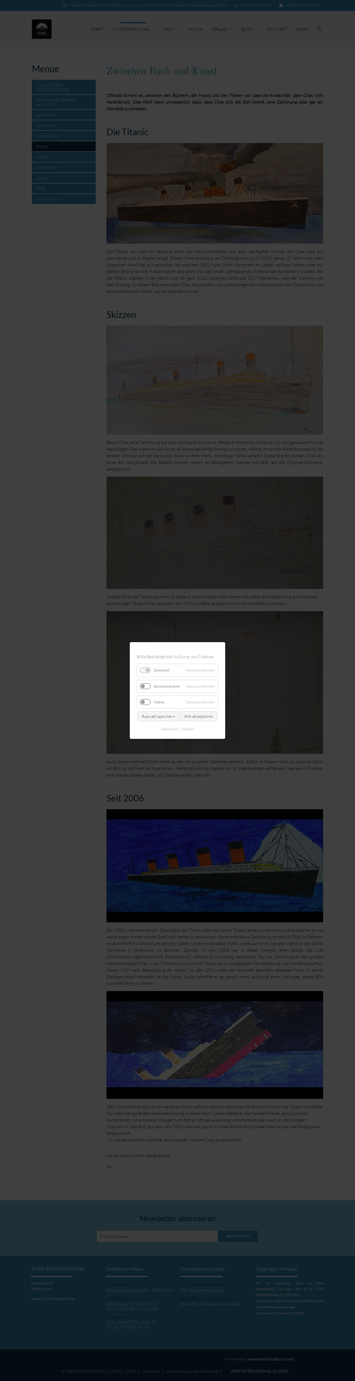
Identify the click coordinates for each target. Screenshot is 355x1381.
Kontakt (187, 729)
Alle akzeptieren (198, 716)
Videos (159, 702)
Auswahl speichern (158, 716)
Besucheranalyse (167, 686)
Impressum (169, 729)
